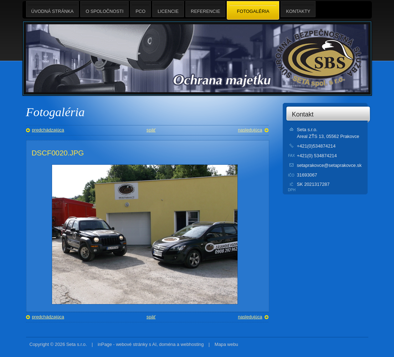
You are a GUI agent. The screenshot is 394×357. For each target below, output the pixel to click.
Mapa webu (226, 344)
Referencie (205, 9)
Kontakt (303, 114)
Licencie (168, 9)
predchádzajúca (48, 130)
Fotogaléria (253, 10)
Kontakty (298, 9)
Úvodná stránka (52, 9)
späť (151, 130)
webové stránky (132, 344)
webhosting (192, 344)
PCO (140, 9)
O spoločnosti (104, 9)
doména (167, 344)
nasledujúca (250, 130)
